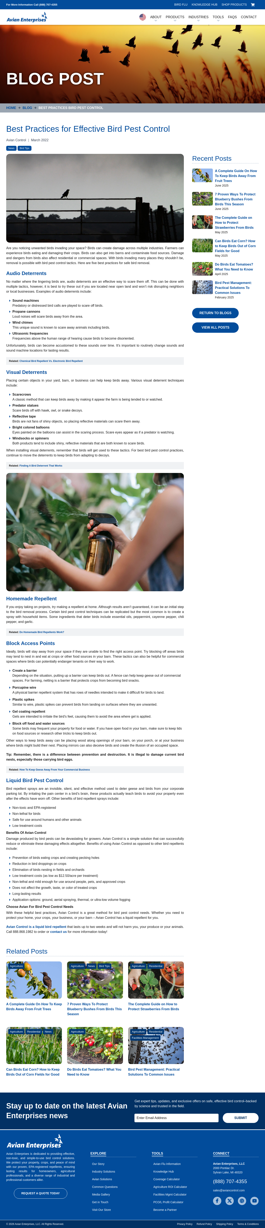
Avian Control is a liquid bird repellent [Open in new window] (36, 927)
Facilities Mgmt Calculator (170, 1194)
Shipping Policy (224, 1224)
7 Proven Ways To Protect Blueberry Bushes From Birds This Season (94, 1009)
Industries (198, 17)
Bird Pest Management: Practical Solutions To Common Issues (233, 287)
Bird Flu (181, 4)
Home (11, 108)
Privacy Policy (185, 1224)
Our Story (98, 1164)
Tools (218, 17)
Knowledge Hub (204, 4)
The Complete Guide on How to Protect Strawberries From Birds (234, 222)
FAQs (232, 17)
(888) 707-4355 (230, 1181)
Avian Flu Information (167, 1164)
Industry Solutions (103, 1171)
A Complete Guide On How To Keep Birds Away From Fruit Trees (236, 176)
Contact (249, 17)
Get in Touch (100, 1202)
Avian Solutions (102, 1179)
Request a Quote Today (40, 1193)
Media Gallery (101, 1194)
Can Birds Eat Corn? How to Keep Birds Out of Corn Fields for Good (235, 246)
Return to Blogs (215, 313)
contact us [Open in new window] (58, 932)
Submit (240, 1118)
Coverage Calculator (166, 1179)
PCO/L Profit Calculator (168, 1202)
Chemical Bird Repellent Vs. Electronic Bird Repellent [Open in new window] (51, 361)
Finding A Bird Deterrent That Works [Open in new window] (40, 465)
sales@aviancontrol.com (229, 1190)
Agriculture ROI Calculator (170, 1187)
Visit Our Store (101, 1209)
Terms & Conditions (248, 1224)
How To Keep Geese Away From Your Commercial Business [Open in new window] (54, 769)
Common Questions (105, 1187)
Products (175, 17)
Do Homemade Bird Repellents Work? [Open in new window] (41, 632)
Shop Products (234, 4)
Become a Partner (165, 1209)
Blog (27, 108)
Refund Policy (204, 1224)
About (155, 17)
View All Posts (215, 327)
